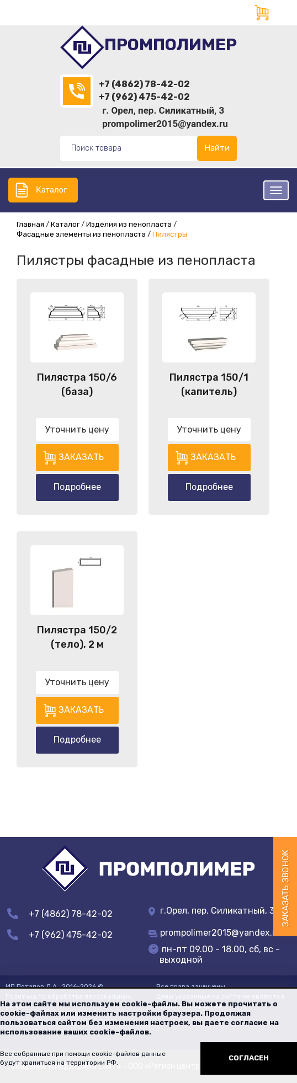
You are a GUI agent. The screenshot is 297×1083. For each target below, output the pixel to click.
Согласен (249, 1058)
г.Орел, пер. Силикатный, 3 (211, 910)
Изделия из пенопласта (129, 224)
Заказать (81, 457)
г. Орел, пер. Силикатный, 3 (163, 110)
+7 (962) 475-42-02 (144, 97)
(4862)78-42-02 (77, 91)
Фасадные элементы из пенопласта (81, 234)
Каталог (51, 190)
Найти (217, 148)
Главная (30, 224)
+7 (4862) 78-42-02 (144, 84)
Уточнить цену (77, 429)
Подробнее (77, 487)
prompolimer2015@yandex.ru (165, 123)
